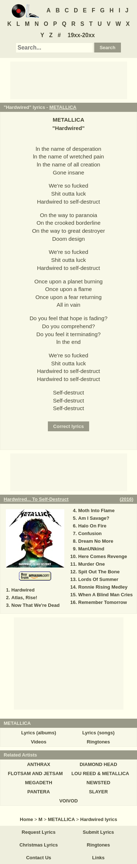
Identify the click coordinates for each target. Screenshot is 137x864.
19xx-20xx (81, 35)
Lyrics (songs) (98, 732)
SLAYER (98, 791)
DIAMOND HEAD (98, 764)
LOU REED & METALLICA (100, 773)
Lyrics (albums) (38, 732)
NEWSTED (98, 782)
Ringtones (98, 742)
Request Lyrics (39, 832)
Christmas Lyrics (38, 845)
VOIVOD (68, 801)
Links (98, 857)
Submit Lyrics (98, 832)
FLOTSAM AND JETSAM (35, 773)
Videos (38, 742)
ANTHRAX (38, 764)
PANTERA (38, 791)
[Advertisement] (68, 80)
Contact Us (38, 857)
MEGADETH (38, 782)
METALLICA (62, 107)
